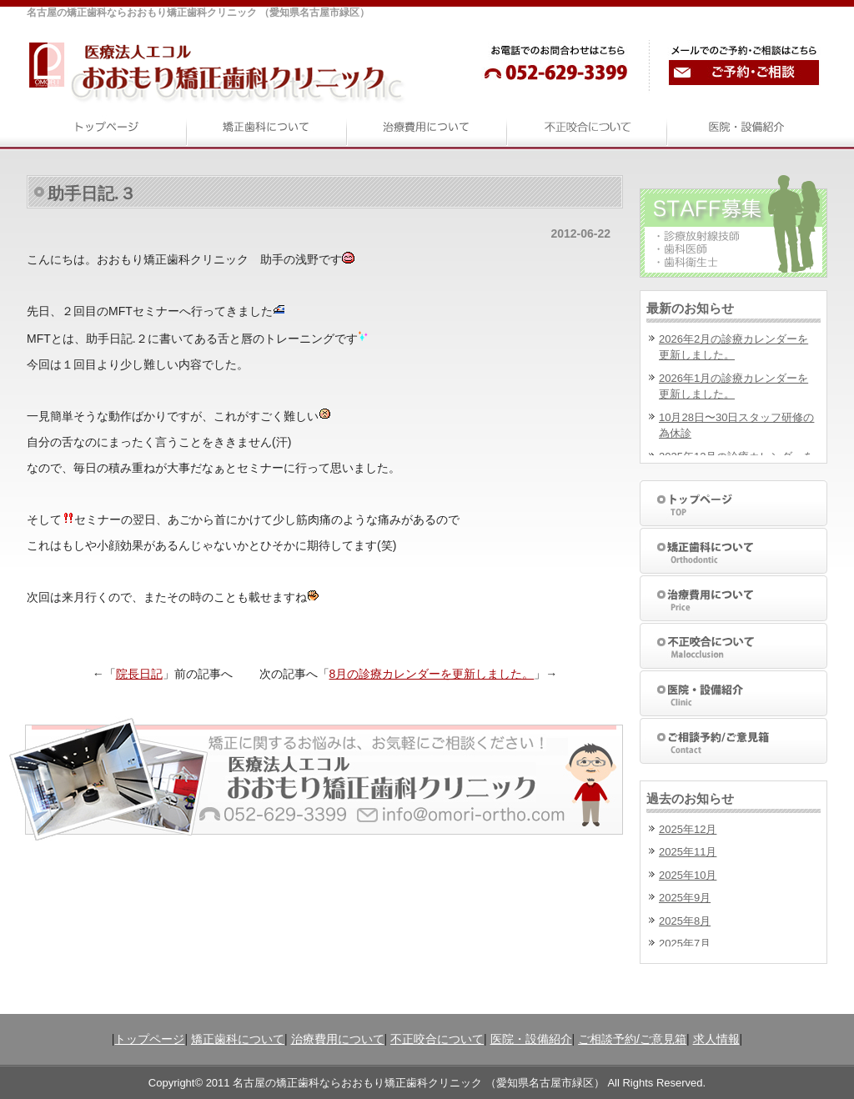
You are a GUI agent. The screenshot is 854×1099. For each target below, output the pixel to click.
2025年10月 (687, 875)
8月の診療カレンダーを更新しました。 (432, 673)
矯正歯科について (237, 1039)
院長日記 (139, 673)
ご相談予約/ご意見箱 (632, 1039)
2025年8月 (685, 921)
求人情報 (716, 1039)
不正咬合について (437, 1039)
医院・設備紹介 (531, 1039)
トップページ (149, 1039)
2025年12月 (687, 829)
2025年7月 (685, 943)
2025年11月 (687, 852)
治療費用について (337, 1039)
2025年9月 (685, 897)
